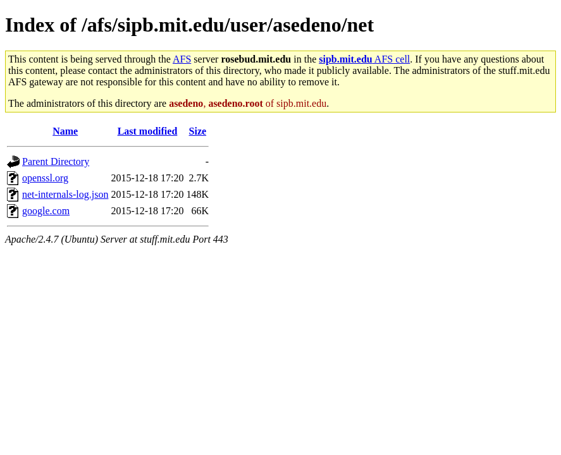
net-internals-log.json (65, 194)
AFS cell (364, 59)
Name (65, 131)
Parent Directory (55, 161)
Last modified (148, 131)
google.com (46, 210)
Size (198, 131)
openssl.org (45, 178)
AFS (182, 59)
